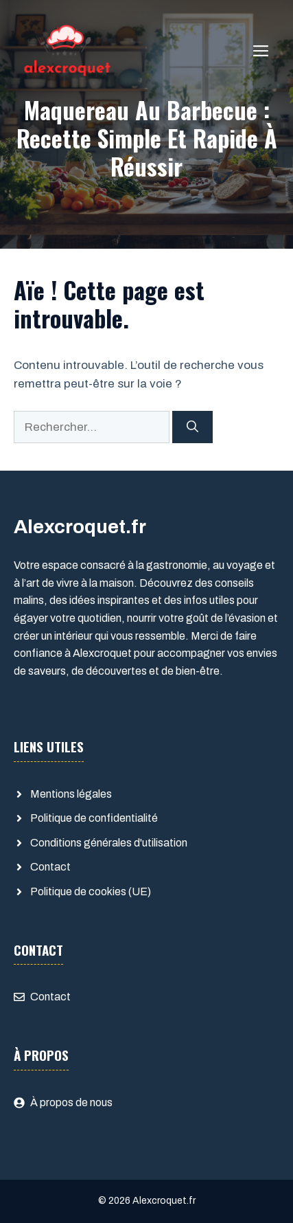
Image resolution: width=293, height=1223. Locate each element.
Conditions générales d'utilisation (108, 843)
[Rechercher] (192, 427)
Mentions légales (71, 794)
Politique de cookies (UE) (90, 891)
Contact (50, 867)
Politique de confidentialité (94, 818)
